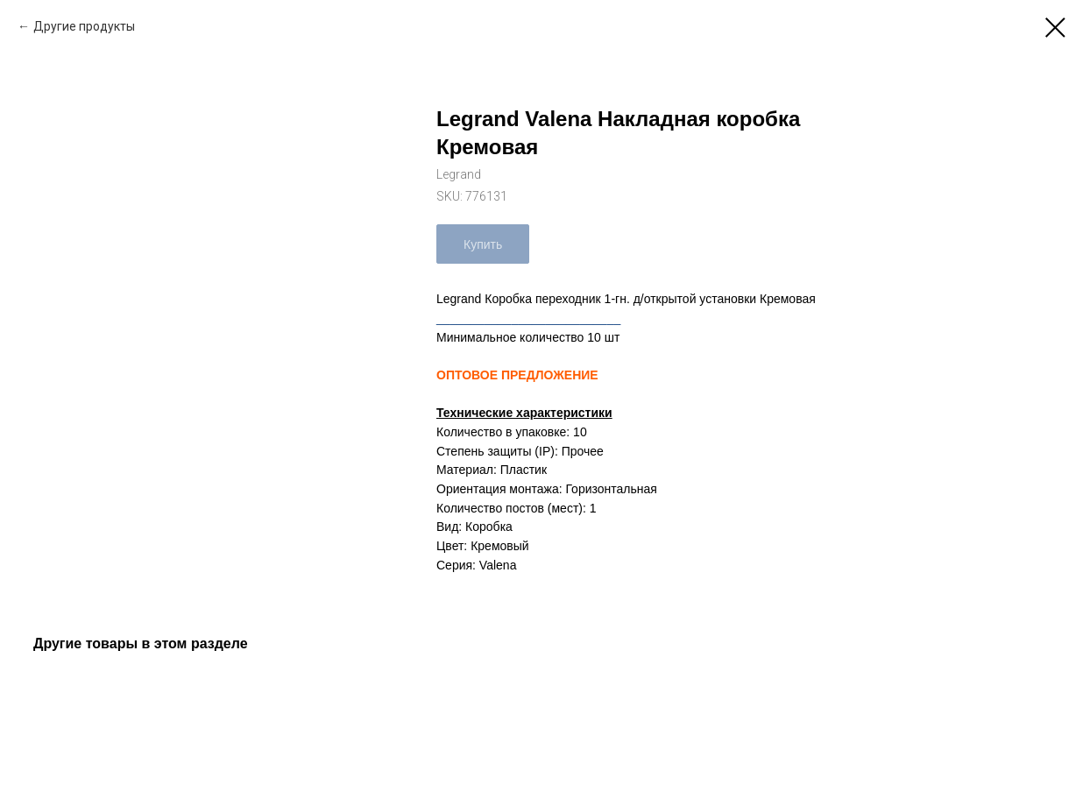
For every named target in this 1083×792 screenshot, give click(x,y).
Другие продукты (84, 26)
